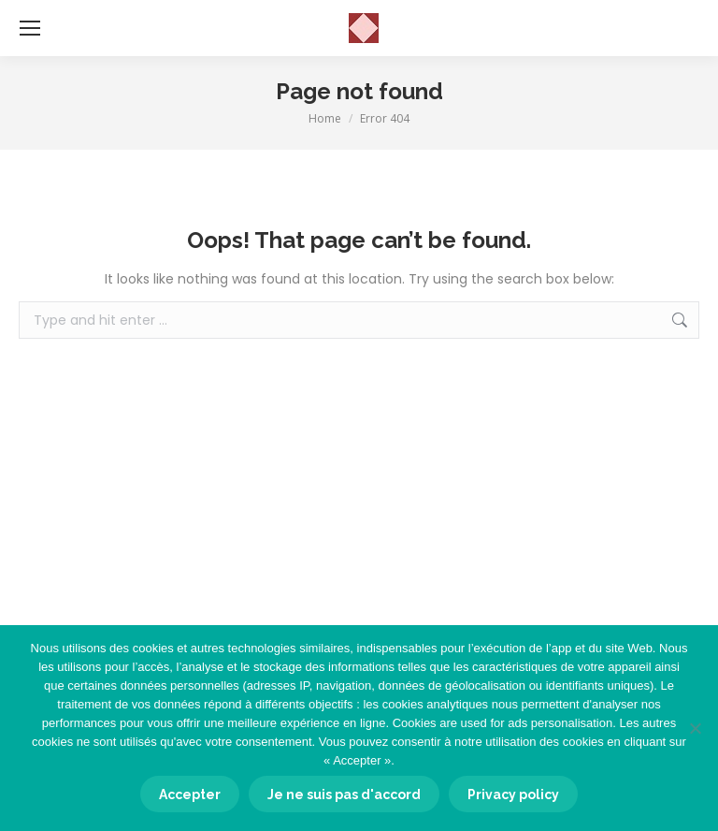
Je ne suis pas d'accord (344, 794)
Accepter (190, 794)
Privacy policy (513, 794)
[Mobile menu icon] (30, 28)
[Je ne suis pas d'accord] (694, 728)
